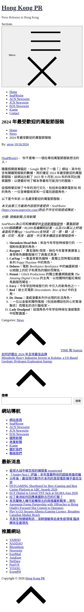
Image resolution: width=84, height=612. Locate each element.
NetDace (14, 561)
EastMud (15, 554)
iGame (13, 109)
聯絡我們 (15, 453)
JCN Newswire (19, 102)
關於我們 (15, 449)
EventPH (15, 571)
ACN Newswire (19, 99)
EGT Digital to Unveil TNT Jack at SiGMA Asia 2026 (43, 493)
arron (10, 144)
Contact (14, 113)
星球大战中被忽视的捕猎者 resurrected (35, 470)
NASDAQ (16, 543)
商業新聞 (15, 442)
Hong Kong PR (22, 7)
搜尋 (5, 395)
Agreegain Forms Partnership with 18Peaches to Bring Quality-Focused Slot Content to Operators (43, 506)
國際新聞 (15, 438)
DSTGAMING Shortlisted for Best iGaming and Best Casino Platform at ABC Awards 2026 (43, 487)
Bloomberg (16, 547)
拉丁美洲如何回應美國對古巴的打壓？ (36, 497)
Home (13, 92)
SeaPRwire (16, 95)
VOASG (14, 568)
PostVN (14, 564)
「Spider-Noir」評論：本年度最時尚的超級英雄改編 (45, 474)
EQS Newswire (19, 106)
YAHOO (14, 540)
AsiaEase (15, 557)
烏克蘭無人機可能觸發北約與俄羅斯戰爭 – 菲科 (42, 501)
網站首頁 (15, 420)
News (20, 320)
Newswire (15, 550)
